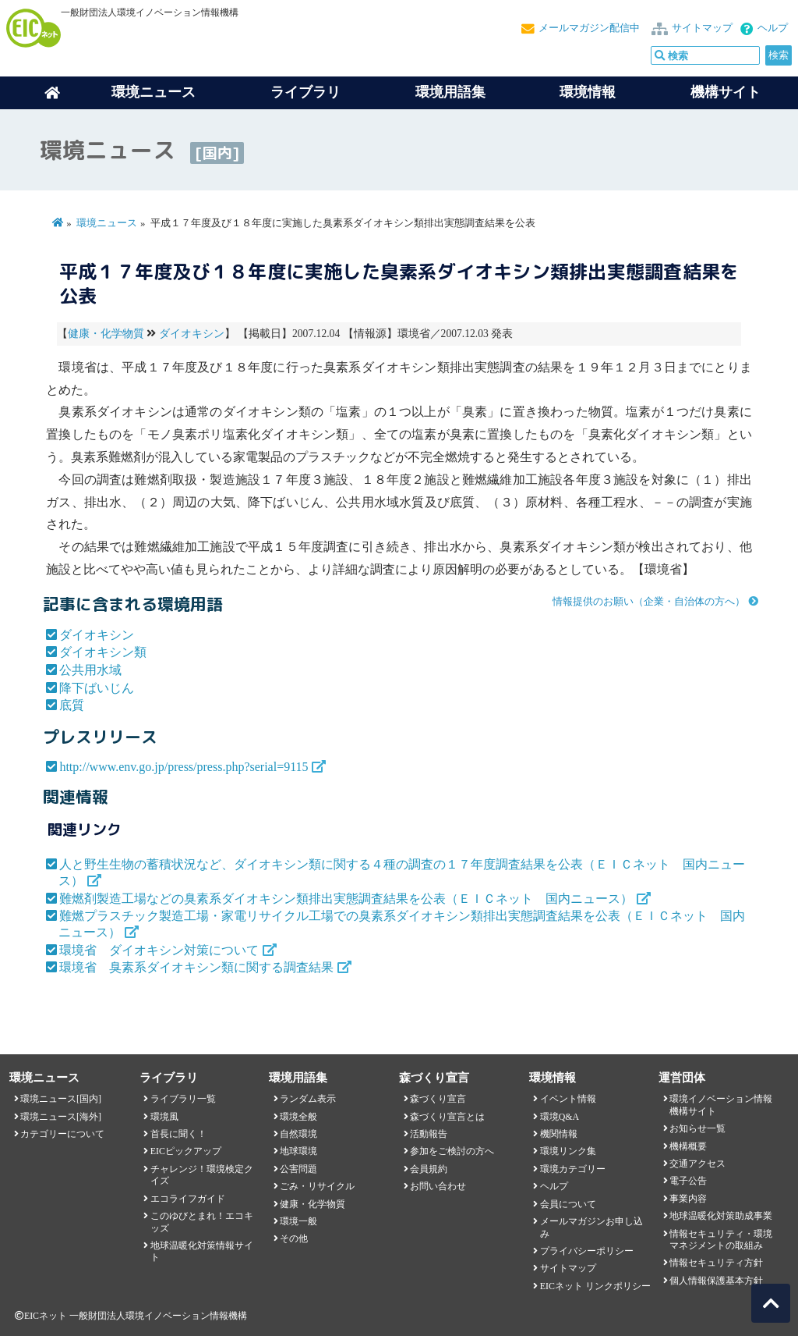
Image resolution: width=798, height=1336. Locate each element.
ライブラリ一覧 (183, 1098)
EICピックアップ (185, 1151)
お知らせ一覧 (697, 1128)
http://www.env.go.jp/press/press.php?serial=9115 (183, 766)
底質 (71, 705)
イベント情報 (568, 1098)
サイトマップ (702, 28)
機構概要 (688, 1146)
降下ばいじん (96, 688)
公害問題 (298, 1169)
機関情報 (558, 1133)
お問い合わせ (438, 1186)
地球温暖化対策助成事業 (720, 1215)
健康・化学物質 (106, 333)
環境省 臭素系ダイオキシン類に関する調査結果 (196, 967)
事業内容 (688, 1198)
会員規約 (428, 1169)
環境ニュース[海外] (60, 1116)
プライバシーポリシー (587, 1250)
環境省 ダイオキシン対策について (159, 950)
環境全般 (298, 1116)
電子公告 (688, 1180)
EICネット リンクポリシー (595, 1286)
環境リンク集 (568, 1151)
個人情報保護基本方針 (716, 1280)
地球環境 (298, 1151)
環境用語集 (450, 92)
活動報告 (428, 1133)
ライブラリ (305, 92)
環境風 (164, 1116)
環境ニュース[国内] (60, 1098)
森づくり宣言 (438, 1098)
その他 (294, 1238)
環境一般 (298, 1221)
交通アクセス (697, 1163)
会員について (568, 1204)
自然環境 (298, 1133)
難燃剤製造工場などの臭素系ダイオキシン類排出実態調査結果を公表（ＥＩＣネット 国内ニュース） (346, 898)
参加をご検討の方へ (452, 1151)
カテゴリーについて (62, 1133)
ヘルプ (772, 28)
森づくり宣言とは (447, 1116)
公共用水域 (90, 670)
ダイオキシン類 (103, 652)
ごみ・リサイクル (317, 1186)
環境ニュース (106, 223)
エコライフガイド (187, 1198)
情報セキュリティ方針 (716, 1262)
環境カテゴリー (573, 1169)
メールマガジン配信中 (589, 28)
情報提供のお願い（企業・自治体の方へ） (649, 601)
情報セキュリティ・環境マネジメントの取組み (720, 1239)
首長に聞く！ (178, 1133)
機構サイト (725, 92)
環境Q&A (559, 1116)
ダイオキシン (191, 333)
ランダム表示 (308, 1098)
